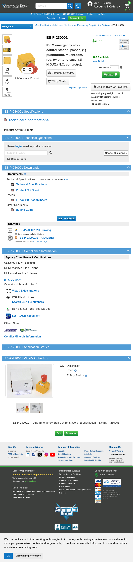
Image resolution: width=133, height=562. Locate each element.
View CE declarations (25, 290)
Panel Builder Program (93, 440)
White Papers (65, 475)
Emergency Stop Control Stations (93, 25)
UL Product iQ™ (12, 280)
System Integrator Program (69, 446)
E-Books (62, 481)
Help (65, 179)
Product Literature (67, 472)
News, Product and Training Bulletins (74, 478)
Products (51, 18)
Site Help (88, 443)
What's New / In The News (70, 463)
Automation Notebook (68, 469)
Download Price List (92, 449)
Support (62, 18)
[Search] (51, 6)
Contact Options (116, 440)
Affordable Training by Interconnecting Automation (33, 480)
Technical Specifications (26, 120)
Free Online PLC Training (23, 483)
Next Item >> (120, 35)
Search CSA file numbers (28, 302)
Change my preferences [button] (28, 555)
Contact (90, 14)
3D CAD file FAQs (40, 242)
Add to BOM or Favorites (111, 86)
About (80, 14)
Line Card (101, 14)
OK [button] (8, 555)
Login (97, 3)
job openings (30, 470)
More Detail (98, 61)
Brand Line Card (64, 443)
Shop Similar (57, 81)
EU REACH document (25, 316)
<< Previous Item (103, 35)
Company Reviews (92, 446)
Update (108, 74)
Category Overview (61, 73)
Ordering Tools (76, 18)
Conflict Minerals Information (22, 336)
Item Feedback (66, 218)
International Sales (65, 449)
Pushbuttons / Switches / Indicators (57, 25)
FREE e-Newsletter (67, 466)
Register (107, 3)
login (18, 146)
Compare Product (27, 78)
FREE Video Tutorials (21, 486)
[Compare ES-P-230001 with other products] (16, 78)
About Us (61, 440)
